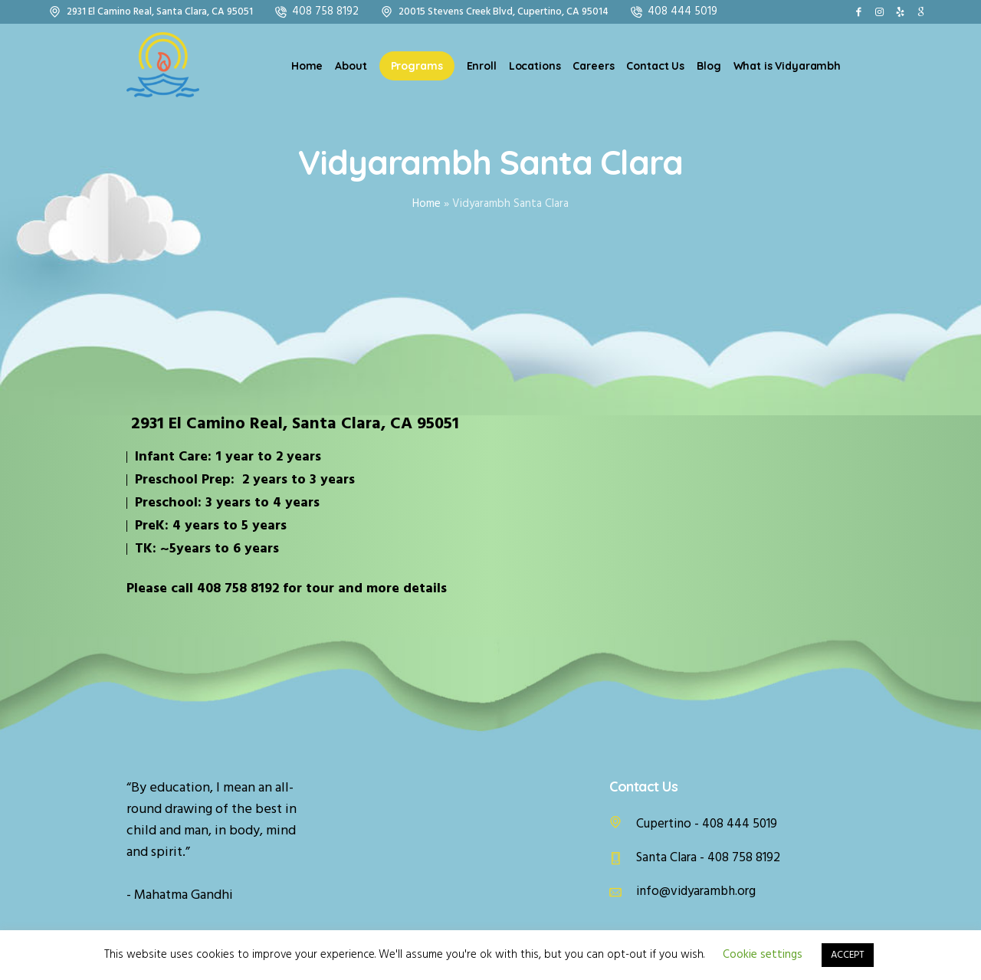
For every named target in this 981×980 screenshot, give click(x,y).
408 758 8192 (325, 11)
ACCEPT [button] (848, 955)
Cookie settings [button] (762, 955)
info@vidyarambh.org (696, 891)
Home (426, 204)
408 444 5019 (682, 11)
